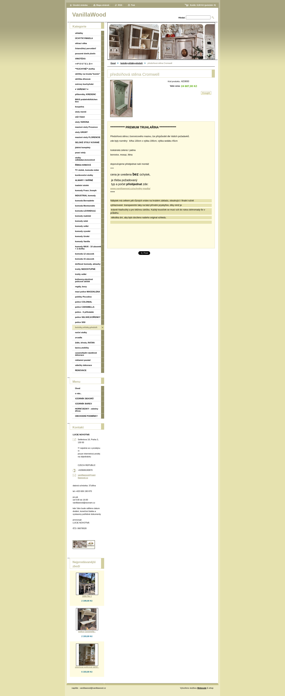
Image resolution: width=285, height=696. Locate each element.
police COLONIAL (83, 302)
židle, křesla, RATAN (85, 343)
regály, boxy (81, 286)
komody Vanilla (82, 241)
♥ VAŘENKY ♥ (81, 89)
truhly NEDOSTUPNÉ (85, 269)
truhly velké (80, 274)
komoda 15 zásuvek (84, 259)
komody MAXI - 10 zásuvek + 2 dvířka (88, 247)
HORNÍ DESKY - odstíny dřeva (86, 410)
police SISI (80, 322)
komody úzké (81, 221)
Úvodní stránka (80, 5)
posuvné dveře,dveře (85, 53)
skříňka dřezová (83, 79)
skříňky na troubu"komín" (87, 74)
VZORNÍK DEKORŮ (84, 398)
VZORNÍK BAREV (83, 404)
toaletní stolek (82, 185)
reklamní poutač (83, 360)
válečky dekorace (83, 365)
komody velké (82, 226)
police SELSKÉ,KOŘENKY (87, 317)
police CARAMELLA (84, 307)
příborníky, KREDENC (85, 94)
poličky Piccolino (83, 297)
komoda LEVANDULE (85, 211)
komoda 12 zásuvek (84, 254)
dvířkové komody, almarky (88, 264)
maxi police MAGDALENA (87, 292)
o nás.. (78, 393)
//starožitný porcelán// (85, 48)
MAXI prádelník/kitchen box (86, 100)
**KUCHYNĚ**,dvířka (85, 69)
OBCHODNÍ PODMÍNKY (86, 416)
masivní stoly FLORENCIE (87, 137)
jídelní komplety (83, 147)
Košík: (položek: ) (203, 5)
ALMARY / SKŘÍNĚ (84, 180)
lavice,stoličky (82, 348)
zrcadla (78, 337)
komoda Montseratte (85, 206)
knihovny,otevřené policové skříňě (84, 280)
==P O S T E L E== (84, 64)
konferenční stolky (84, 175)
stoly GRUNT (81, 132)
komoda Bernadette (84, 201)
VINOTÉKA (80, 59)
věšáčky (79, 33)
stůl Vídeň (80, 117)
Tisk (133, 5)
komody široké (82, 236)
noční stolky (81, 332)
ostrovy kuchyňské (84, 84)
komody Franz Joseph (86, 190)
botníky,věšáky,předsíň (132, 63)
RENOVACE (81, 370)
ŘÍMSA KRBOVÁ (83, 165)
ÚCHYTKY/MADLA (84, 38)
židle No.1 (87, 596)
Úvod (113, 63)
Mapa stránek (102, 5)
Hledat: (181, 18)
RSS (120, 5)
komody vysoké (82, 231)
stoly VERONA (82, 122)
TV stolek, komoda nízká (87, 170)
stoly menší (80, 112)
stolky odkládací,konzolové (85, 159)
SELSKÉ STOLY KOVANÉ (87, 142)
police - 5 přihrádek (84, 312)
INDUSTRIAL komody (85, 195)
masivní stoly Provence (86, 127)
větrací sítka (81, 43)
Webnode (201, 688)
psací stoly (80, 152)
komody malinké (83, 216)
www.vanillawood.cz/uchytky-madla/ (130, 188)
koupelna (79, 107)
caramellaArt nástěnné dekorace (86, 354)
